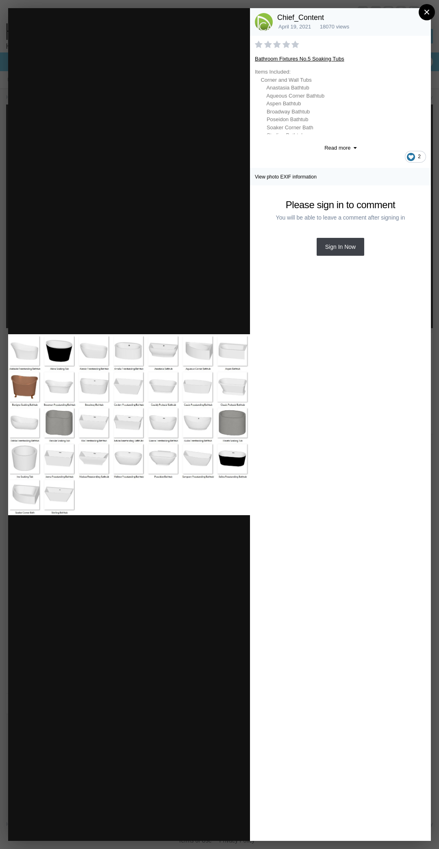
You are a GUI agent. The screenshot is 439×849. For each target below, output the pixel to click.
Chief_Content (300, 17)
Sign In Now (340, 247)
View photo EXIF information (286, 177)
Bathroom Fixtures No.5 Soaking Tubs (299, 59)
